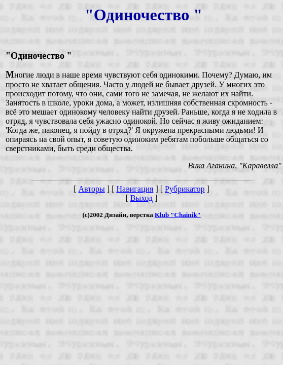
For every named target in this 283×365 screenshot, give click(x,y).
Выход (141, 198)
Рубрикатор (184, 189)
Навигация (134, 189)
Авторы (92, 189)
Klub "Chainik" (178, 214)
